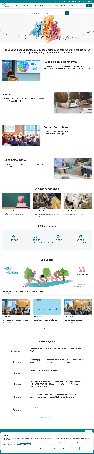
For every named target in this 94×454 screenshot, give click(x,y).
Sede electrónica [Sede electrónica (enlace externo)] (82, 1)
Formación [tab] (48, 5)
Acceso (81, 5)
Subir (89, 431)
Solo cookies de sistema (53, 448)
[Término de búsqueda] (45, 13)
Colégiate (89, 5)
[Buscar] (67, 13)
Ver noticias (47, 329)
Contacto (90, 1)
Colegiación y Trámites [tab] (26, 5)
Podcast (64, 1)
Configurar (40, 448)
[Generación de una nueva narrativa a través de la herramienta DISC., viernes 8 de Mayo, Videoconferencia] (47, 350)
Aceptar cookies (86, 448)
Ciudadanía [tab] (71, 5)
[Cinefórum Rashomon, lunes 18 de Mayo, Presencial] (47, 409)
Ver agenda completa (47, 417)
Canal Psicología (72, 1)
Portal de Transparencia (55, 1)
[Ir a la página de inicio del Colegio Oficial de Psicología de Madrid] (5, 5)
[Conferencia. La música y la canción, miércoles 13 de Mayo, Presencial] (47, 372)
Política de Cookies (26, 444)
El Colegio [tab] (16, 5)
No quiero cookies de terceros (70, 448)
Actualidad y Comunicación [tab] (60, 5)
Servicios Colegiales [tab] (39, 5)
